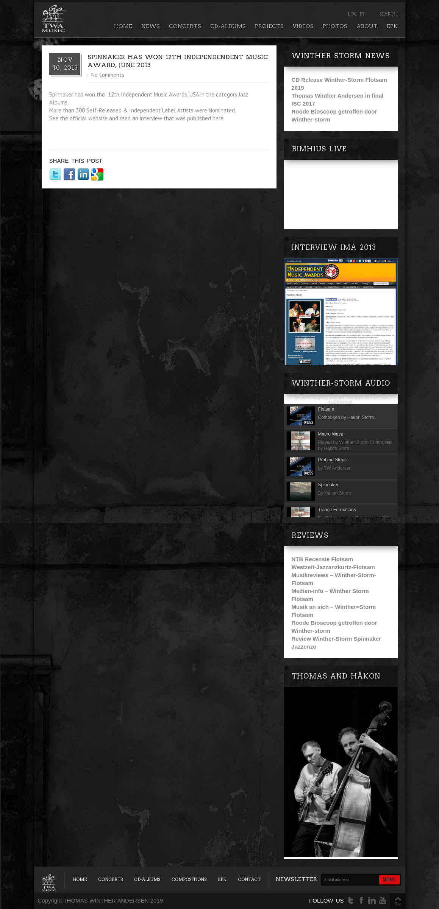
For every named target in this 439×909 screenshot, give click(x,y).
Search (389, 14)
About (367, 26)
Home (123, 26)
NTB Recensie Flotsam (322, 559)
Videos (303, 26)
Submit (389, 879)
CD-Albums (228, 26)
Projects (269, 26)
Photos (335, 26)
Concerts (185, 26)
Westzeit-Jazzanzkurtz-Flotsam (333, 567)
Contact (249, 879)
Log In (356, 14)
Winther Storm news (341, 56)
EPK (392, 26)
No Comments (107, 74)
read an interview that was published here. (172, 118)
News (150, 26)
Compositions (189, 879)
